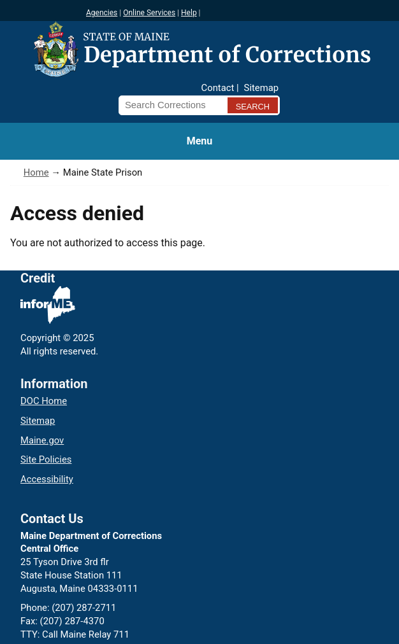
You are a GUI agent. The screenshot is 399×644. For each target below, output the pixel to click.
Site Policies (45, 459)
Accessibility (46, 479)
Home (36, 172)
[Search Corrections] (169, 105)
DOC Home (43, 401)
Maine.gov (42, 440)
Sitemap (261, 88)
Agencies (101, 12)
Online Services (149, 12)
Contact (218, 88)
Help (189, 12)
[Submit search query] (253, 105)
